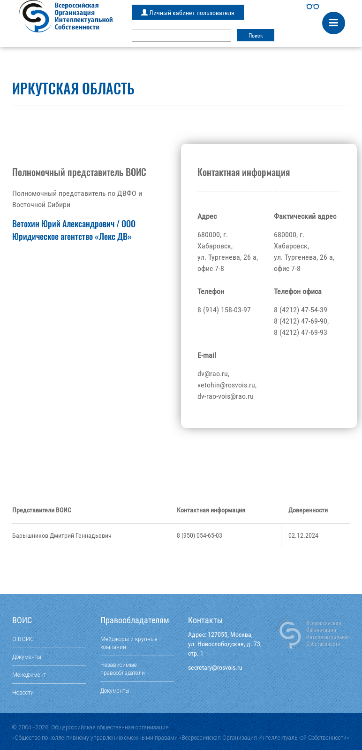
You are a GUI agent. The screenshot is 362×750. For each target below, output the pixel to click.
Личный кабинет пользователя (187, 12)
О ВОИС (23, 638)
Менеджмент (29, 674)
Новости (23, 692)
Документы (26, 656)
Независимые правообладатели (122, 668)
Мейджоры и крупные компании (129, 642)
